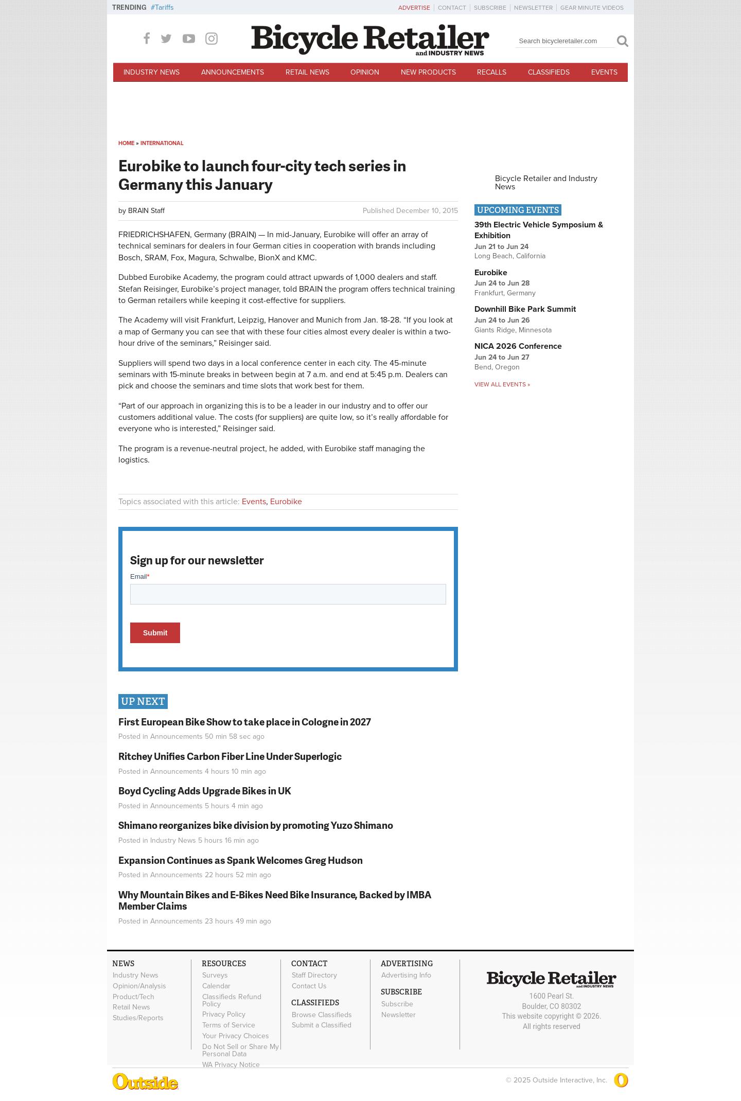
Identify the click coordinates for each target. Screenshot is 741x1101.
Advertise (414, 7)
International (162, 143)
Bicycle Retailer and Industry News (546, 182)
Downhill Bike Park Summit (525, 309)
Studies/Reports (138, 1018)
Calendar (216, 986)
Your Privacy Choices (235, 1036)
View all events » (502, 384)
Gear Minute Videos (592, 7)
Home (126, 143)
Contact (452, 7)
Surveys (215, 975)
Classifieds (549, 72)
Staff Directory (314, 975)
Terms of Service (228, 1025)
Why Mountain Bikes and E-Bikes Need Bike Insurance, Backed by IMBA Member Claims (274, 900)
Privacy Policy (223, 1014)
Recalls (491, 72)
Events (604, 72)
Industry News (151, 72)
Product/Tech (133, 996)
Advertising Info (406, 975)
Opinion (364, 72)
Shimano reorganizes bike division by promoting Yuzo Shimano (255, 825)
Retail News (307, 72)
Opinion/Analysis (139, 986)
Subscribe (490, 7)
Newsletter (533, 7)
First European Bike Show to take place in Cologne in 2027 (244, 722)
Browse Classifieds (322, 1014)
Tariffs (164, 7)
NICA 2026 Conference (518, 346)
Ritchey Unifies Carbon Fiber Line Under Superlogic (230, 756)
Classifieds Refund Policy (231, 1000)
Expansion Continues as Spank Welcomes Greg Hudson (240, 860)
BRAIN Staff (146, 210)
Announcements (232, 72)
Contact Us (309, 986)
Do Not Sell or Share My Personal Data (240, 1050)
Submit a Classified (321, 1025)
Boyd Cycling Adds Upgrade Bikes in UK (204, 790)
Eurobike (286, 501)
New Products (428, 72)
